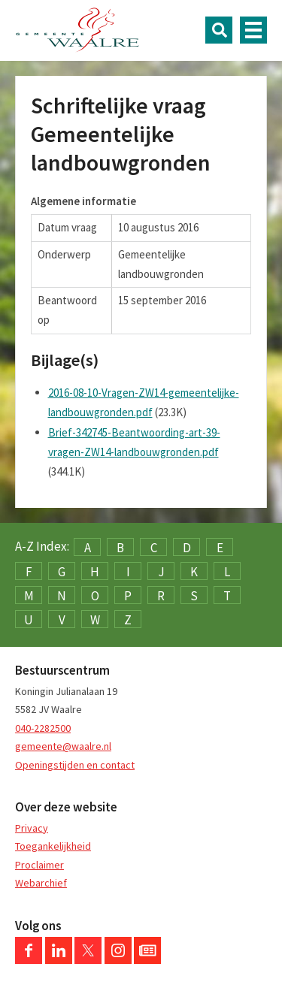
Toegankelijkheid (53, 846)
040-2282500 (43, 728)
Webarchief (41, 883)
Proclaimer (39, 865)
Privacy (31, 828)
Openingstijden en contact (75, 765)
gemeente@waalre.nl (63, 746)
